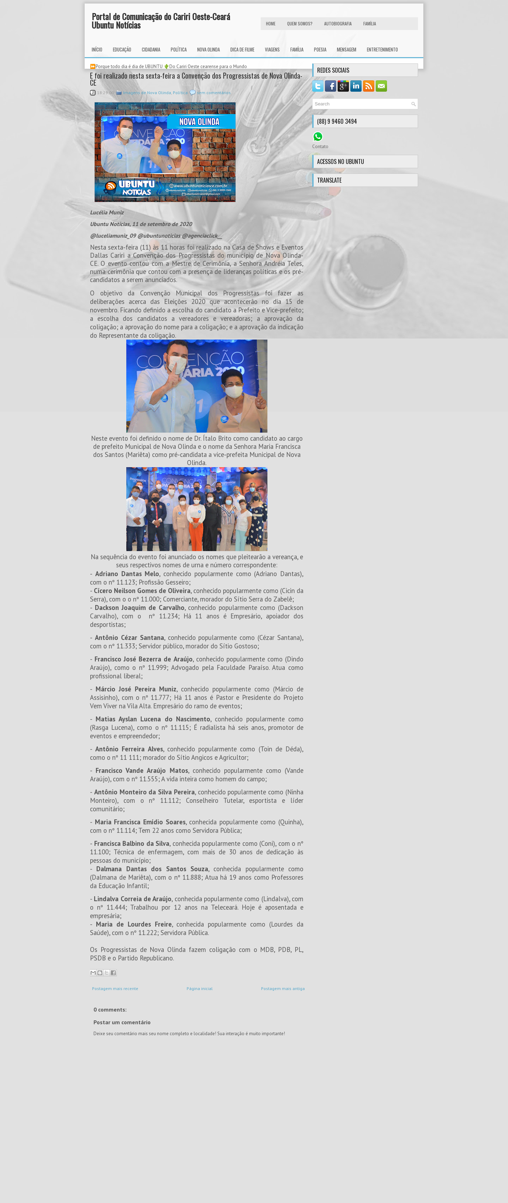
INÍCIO (97, 49)
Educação (122, 49)
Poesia (320, 49)
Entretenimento (382, 49)
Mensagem (346, 49)
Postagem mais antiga (283, 988)
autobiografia (338, 23)
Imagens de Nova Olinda (147, 92)
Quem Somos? (300, 23)
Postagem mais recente (115, 988)
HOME (271, 23)
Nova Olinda (208, 49)
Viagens (272, 49)
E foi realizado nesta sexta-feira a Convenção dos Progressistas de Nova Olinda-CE (196, 79)
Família (296, 49)
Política (179, 49)
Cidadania (151, 49)
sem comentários (214, 92)
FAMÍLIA (369, 23)
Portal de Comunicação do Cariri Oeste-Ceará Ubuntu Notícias (161, 20)
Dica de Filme (242, 49)
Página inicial (200, 988)
